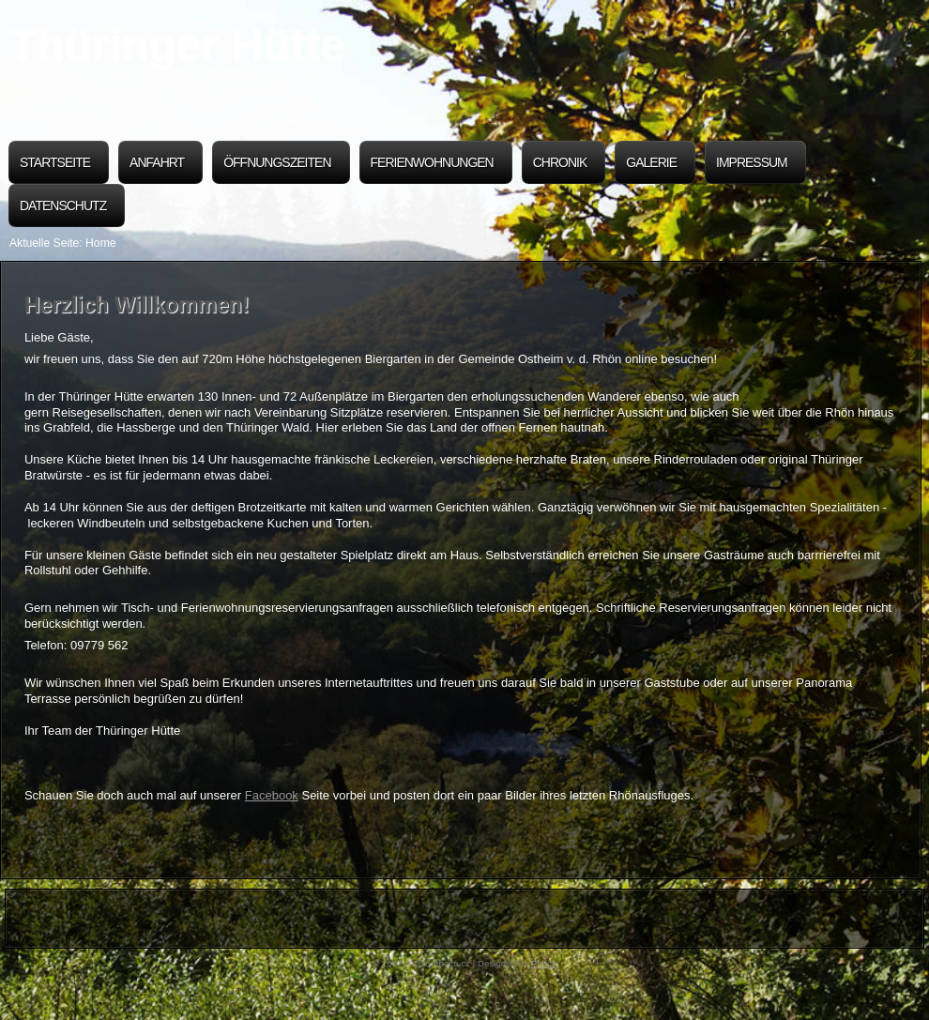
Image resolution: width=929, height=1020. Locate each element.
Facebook (271, 795)
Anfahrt (156, 162)
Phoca (544, 963)
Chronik (560, 162)
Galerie (651, 162)
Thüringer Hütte (176, 44)
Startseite (55, 162)
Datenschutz (63, 205)
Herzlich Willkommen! (137, 305)
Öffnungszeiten (276, 162)
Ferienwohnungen (432, 162)
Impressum (751, 162)
